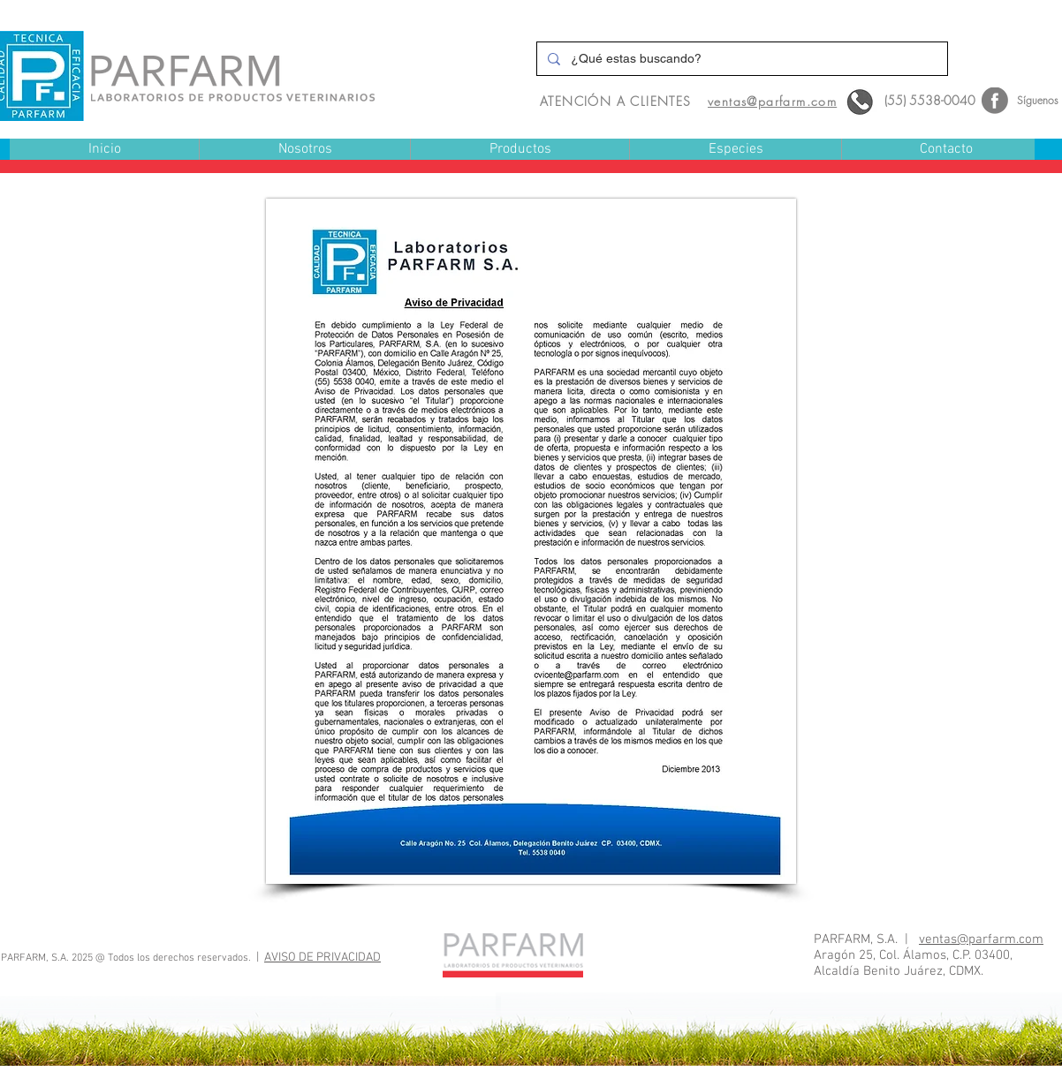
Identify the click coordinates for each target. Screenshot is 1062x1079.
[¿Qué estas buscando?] (740, 58)
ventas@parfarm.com (981, 939)
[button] (519, 150)
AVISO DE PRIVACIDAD (322, 957)
